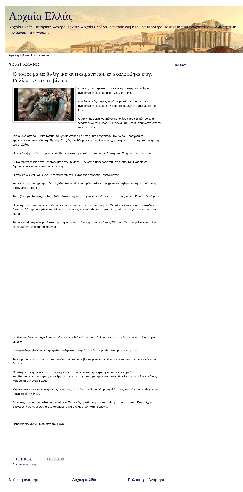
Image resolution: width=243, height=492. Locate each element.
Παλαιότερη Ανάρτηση (146, 479)
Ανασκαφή (29, 464)
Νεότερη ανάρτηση (25, 479)
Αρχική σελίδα (84, 479)
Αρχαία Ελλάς (41, 16)
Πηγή (60, 423)
